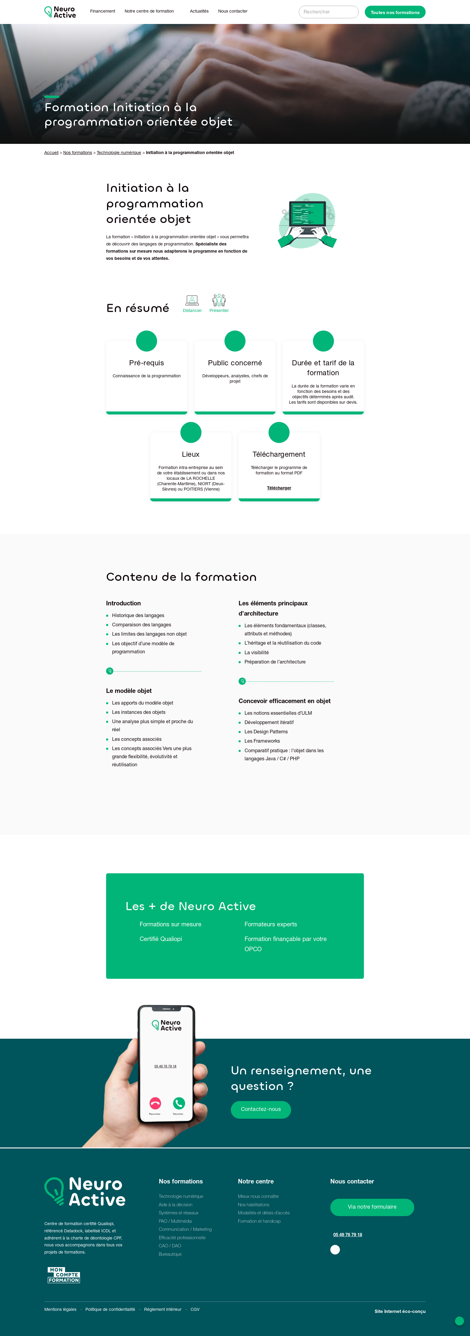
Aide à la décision (175, 1205)
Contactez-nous (261, 1109)
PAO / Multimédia (175, 1221)
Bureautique (170, 1254)
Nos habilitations (253, 1205)
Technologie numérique (119, 153)
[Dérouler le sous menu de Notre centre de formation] (177, 12)
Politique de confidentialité (110, 1310)
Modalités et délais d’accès (264, 1213)
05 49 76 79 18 (347, 1235)
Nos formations (77, 153)
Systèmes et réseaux (178, 1213)
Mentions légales (60, 1310)
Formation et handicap (259, 1221)
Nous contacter (233, 12)
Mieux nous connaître (258, 1197)
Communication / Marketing (185, 1230)
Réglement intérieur (163, 1310)
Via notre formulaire (372, 1207)
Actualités (199, 12)
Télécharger (279, 488)
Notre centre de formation (149, 12)
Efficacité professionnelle (182, 1238)
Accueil (51, 153)
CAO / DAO (170, 1246)
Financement (102, 12)
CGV (195, 1310)
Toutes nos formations (395, 13)
